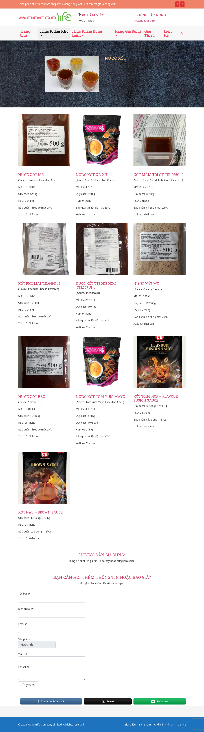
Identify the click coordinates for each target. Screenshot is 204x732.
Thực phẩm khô (54, 31)
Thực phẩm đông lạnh (87, 33)
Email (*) (51, 627)
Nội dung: (51, 672)
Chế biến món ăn (164, 724)
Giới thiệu (149, 33)
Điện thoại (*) (51, 612)
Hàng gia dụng (128, 31)
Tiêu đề (51, 658)
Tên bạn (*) (51, 597)
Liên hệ (168, 33)
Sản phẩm (37, 642)
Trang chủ (25, 33)
